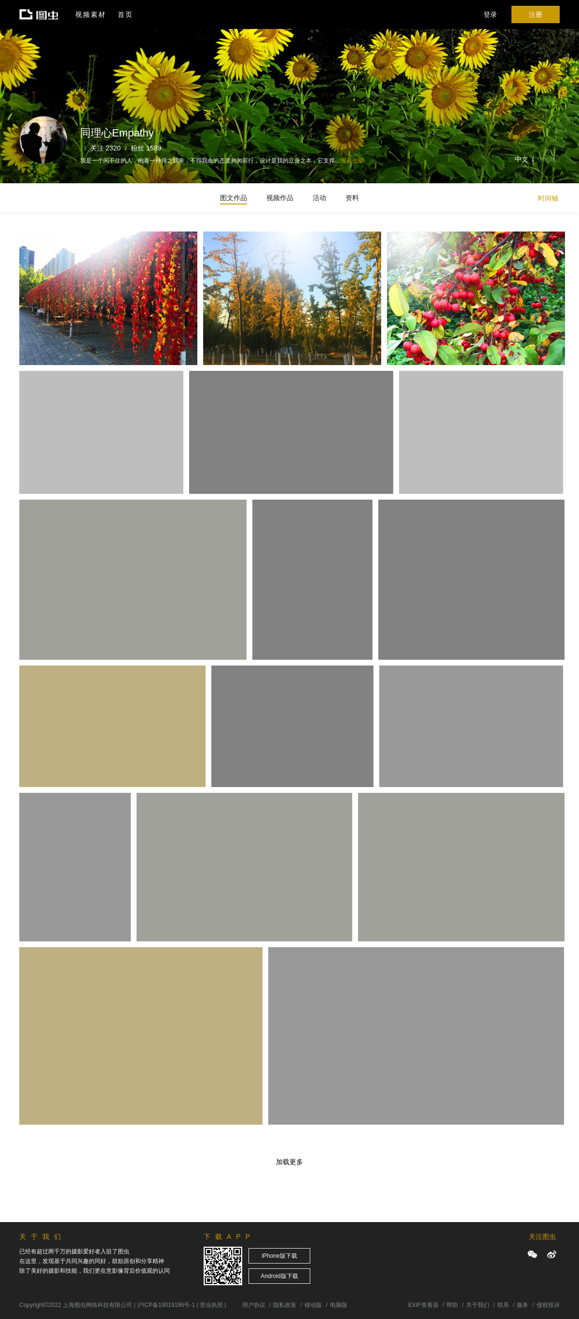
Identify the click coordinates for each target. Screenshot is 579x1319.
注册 (535, 14)
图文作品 (233, 198)
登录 (490, 14)
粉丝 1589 (146, 148)
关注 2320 (105, 148)
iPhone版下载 (279, 1255)
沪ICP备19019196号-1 (166, 1305)
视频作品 (279, 198)
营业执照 (211, 1305)
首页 (125, 14)
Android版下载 (279, 1276)
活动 (319, 198)
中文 (521, 159)
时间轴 (548, 198)
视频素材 (90, 14)
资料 (352, 198)
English (549, 159)
